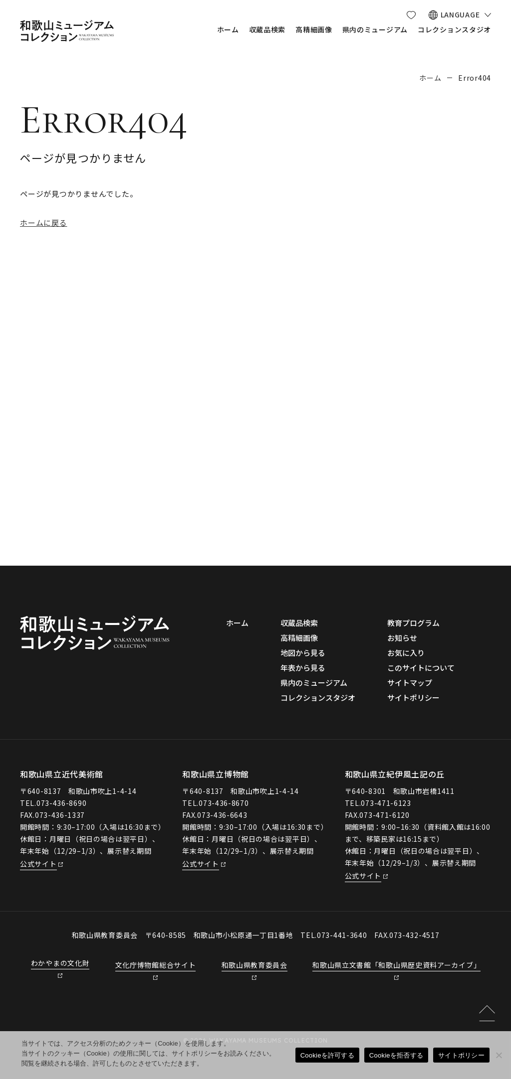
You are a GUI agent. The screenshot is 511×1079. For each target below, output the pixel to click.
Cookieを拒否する (396, 1055)
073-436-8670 (224, 803)
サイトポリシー (461, 1055)
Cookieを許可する (327, 1055)
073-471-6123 (386, 803)
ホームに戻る (43, 222)
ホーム (430, 78)
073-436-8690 (61, 803)
